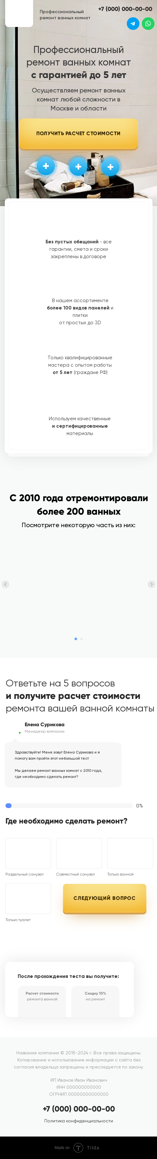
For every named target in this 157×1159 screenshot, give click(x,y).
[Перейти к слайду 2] (81, 639)
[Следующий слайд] (151, 584)
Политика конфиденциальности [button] (78, 1120)
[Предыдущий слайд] (5, 584)
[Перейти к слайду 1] (75, 639)
